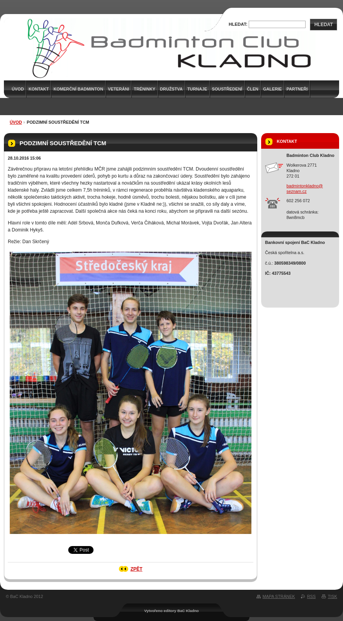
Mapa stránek (279, 596)
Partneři (297, 89)
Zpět (137, 569)
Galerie (272, 89)
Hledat (323, 24)
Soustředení (227, 89)
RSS (311, 596)
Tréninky (144, 89)
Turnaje (197, 89)
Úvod (16, 122)
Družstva (171, 89)
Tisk (332, 596)
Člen (252, 89)
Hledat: (238, 24)
